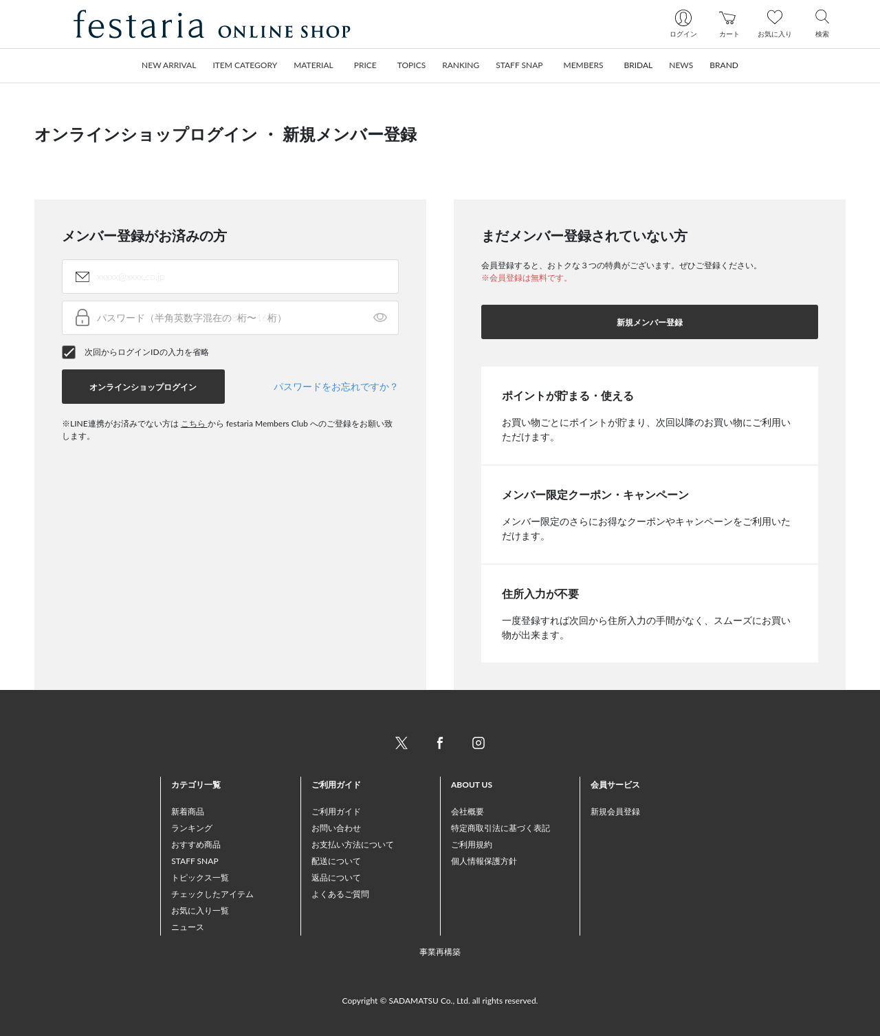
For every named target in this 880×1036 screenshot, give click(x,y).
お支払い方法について (352, 844)
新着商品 (187, 811)
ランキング (191, 828)
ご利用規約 (471, 844)
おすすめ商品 (196, 844)
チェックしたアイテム (212, 894)
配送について (336, 861)
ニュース (187, 927)
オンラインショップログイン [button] (143, 387)
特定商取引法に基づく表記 (500, 828)
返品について (336, 877)
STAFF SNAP (194, 861)
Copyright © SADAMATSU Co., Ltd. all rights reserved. (440, 1000)
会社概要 (467, 811)
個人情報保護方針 (484, 861)
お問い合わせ (336, 828)
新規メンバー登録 (650, 322)
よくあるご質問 (340, 894)
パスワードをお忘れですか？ (336, 386)
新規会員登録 (615, 811)
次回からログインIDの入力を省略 (147, 352)
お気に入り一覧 (200, 910)
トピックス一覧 (200, 877)
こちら (194, 423)
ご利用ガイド (336, 811)
